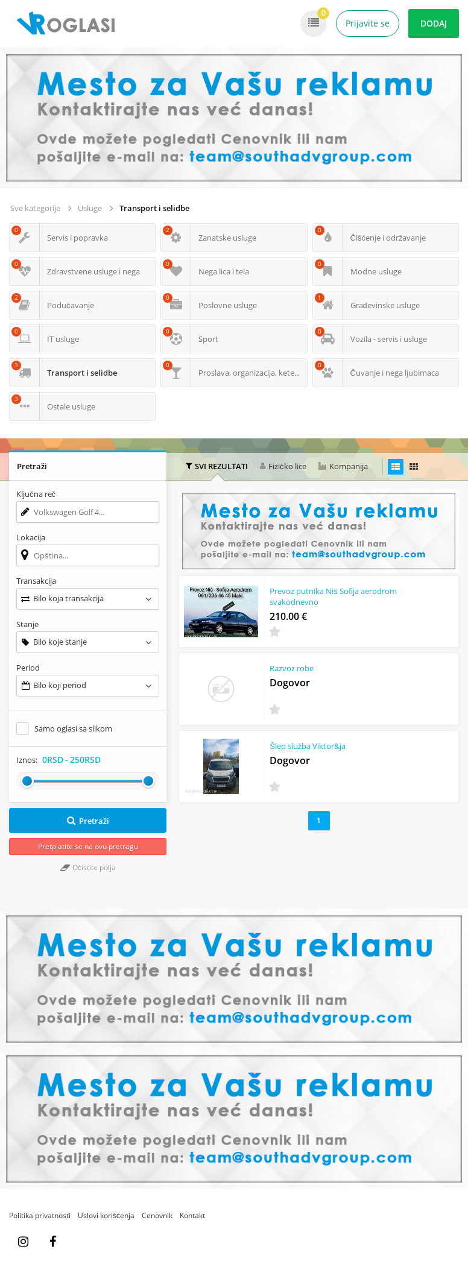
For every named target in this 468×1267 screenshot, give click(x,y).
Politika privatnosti (40, 1215)
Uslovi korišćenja (106, 1215)
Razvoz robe (292, 668)
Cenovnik (157, 1215)
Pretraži (87, 820)
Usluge (90, 208)
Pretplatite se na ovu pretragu (88, 846)
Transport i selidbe (154, 208)
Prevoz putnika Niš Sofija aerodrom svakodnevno (333, 596)
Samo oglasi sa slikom (73, 728)
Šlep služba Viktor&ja (308, 746)
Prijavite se (368, 23)
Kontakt (192, 1215)
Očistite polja (88, 867)
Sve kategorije (35, 208)
